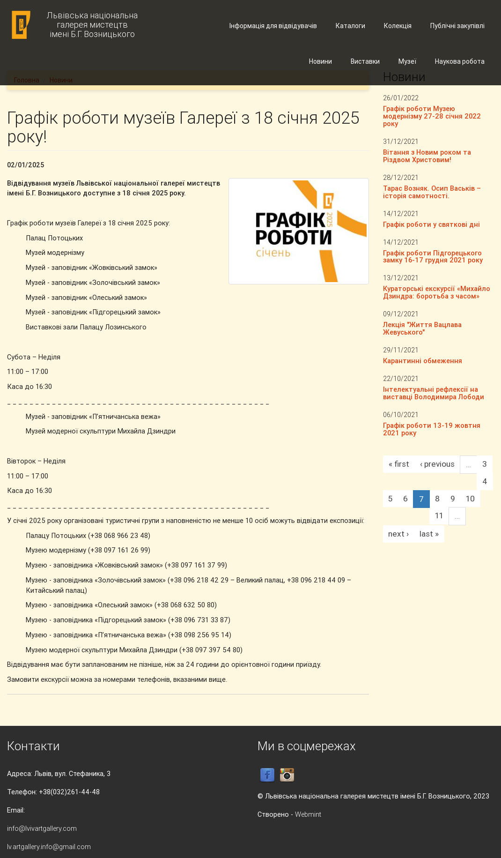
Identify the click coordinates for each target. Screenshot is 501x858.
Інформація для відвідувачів (273, 26)
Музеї (407, 61)
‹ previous (437, 464)
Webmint (308, 814)
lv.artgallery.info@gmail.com (49, 846)
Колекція (398, 26)
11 (439, 515)
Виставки (365, 61)
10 (470, 498)
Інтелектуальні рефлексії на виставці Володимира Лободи (433, 393)
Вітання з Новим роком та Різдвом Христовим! (427, 156)
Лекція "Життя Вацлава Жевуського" (422, 328)
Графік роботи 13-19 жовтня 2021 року (431, 429)
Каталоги (350, 26)
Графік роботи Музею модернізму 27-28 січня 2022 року (432, 116)
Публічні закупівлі (457, 26)
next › (398, 534)
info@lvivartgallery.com (42, 828)
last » (429, 534)
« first (399, 464)
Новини (320, 61)
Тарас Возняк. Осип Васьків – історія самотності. (432, 192)
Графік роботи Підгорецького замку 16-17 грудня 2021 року (433, 256)
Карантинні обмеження (422, 360)
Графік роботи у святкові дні (431, 224)
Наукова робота (460, 61)
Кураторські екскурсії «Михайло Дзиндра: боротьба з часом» (436, 292)
